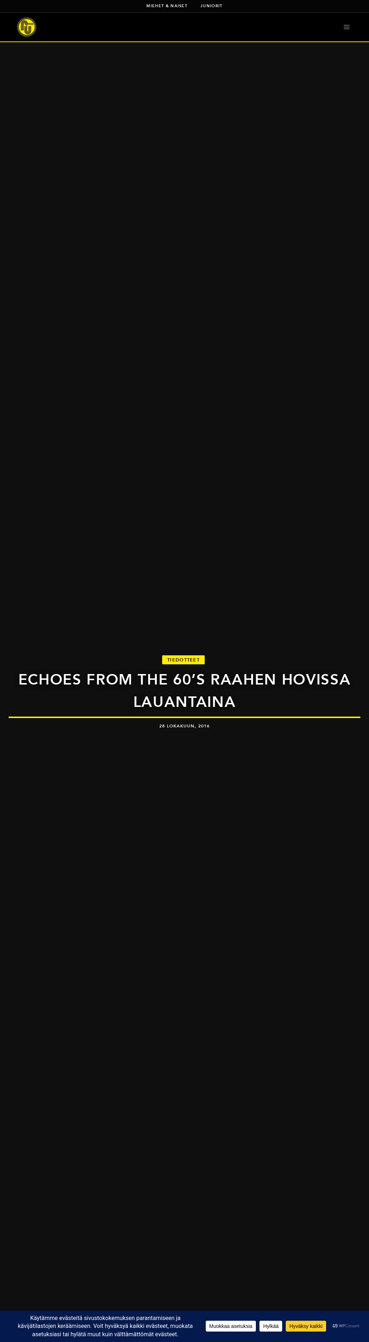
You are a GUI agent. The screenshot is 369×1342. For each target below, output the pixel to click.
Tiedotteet (183, 660)
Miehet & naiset (166, 5)
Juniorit (211, 5)
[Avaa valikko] (346, 26)
